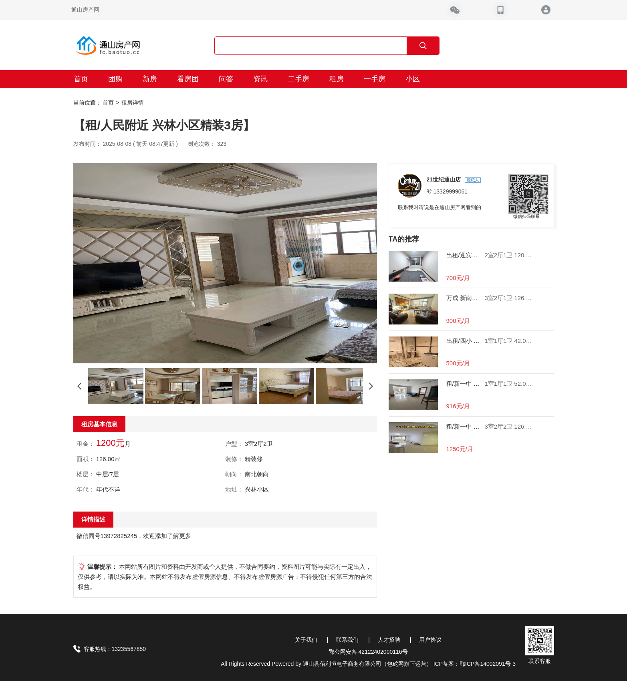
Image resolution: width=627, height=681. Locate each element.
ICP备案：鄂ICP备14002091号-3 (474, 664)
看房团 (188, 79)
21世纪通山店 (444, 179)
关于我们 (306, 640)
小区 (412, 79)
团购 (115, 79)
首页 (81, 79)
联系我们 (347, 640)
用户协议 (430, 640)
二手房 (298, 79)
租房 (336, 79)
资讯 (260, 79)
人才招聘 (389, 640)
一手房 (374, 79)
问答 (226, 79)
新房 (150, 79)
